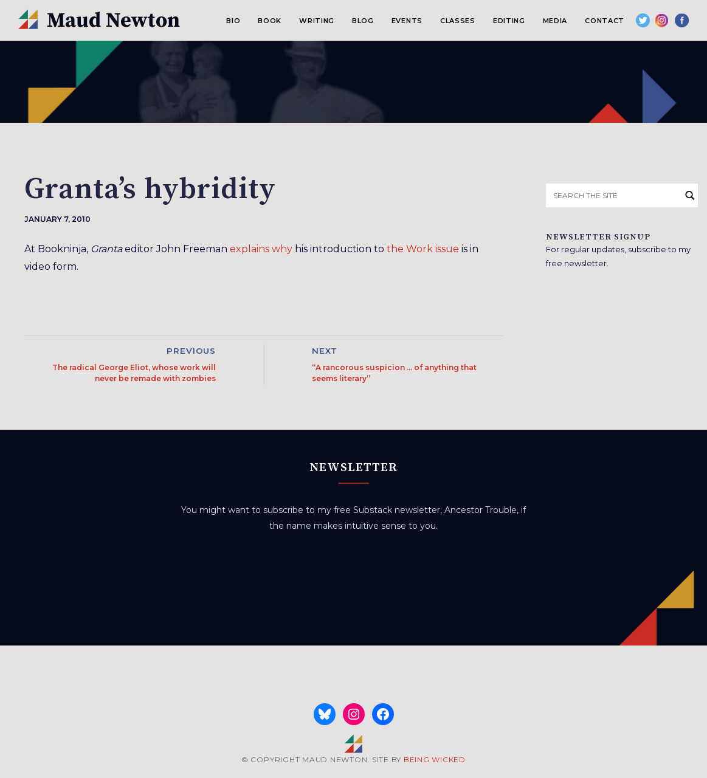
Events (406, 20)
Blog (363, 20)
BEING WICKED (435, 759)
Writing (316, 20)
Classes (457, 20)
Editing (509, 20)
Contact (604, 20)
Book (269, 20)
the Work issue (423, 249)
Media (555, 20)
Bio (233, 20)
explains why (261, 249)
